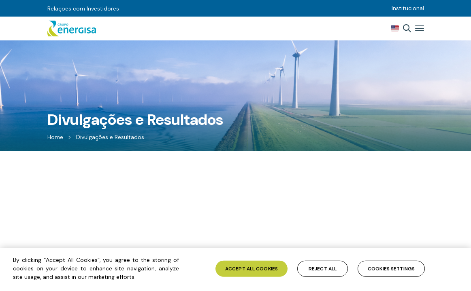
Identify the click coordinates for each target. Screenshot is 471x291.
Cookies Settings (391, 268)
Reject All (323, 268)
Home (55, 137)
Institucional (408, 8)
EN (395, 28)
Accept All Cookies (251, 268)
